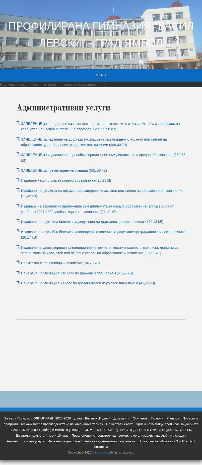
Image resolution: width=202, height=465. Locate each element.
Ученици (172, 418)
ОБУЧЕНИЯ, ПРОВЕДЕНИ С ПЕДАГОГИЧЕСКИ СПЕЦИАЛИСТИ (133, 430)
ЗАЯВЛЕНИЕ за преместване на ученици (54, 170)
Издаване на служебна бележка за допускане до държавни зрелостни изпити (83, 222)
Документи (121, 418)
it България (100, 452)
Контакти (101, 447)
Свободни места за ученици (60, 430)
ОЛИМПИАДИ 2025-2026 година (57, 418)
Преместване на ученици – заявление (52, 263)
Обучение (140, 418)
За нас (9, 418)
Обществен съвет (119, 424)
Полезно (23, 418)
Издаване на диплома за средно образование (58, 180)
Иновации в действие (64, 441)
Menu (101, 75)
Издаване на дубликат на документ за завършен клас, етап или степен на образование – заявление (102, 191)
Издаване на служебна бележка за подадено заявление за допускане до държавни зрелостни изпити (103, 232)
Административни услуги (26, 441)
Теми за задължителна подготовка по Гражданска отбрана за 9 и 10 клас (138, 441)
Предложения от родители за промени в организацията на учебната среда (128, 435)
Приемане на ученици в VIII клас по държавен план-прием (68, 273)
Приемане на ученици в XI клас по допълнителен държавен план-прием (79, 283)
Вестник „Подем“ (97, 418)
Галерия (157, 418)
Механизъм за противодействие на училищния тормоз (62, 424)
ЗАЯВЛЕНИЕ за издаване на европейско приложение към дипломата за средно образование (97, 155)
